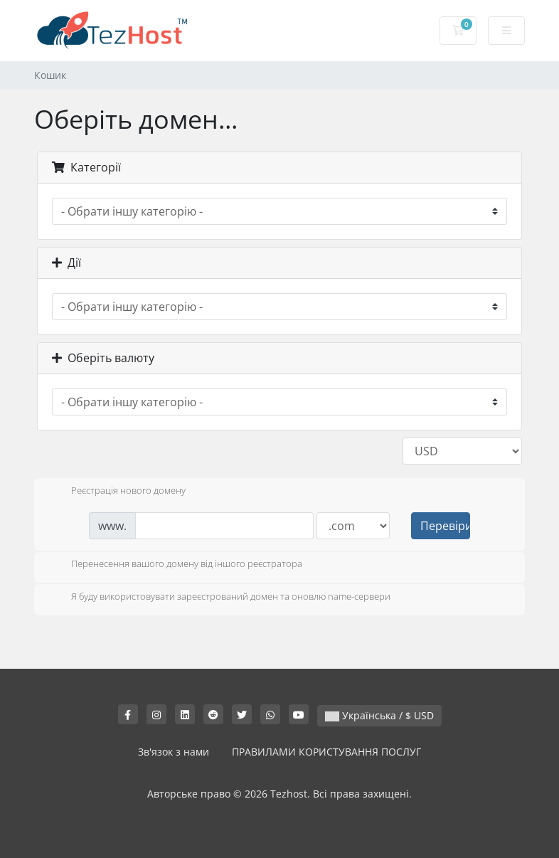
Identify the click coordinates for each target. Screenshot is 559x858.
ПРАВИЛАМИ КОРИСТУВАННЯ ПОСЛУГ (326, 751)
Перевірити (445, 526)
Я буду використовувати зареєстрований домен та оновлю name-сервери (219, 597)
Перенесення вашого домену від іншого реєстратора (175, 565)
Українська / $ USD (379, 715)
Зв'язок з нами (173, 751)
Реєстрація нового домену (117, 491)
